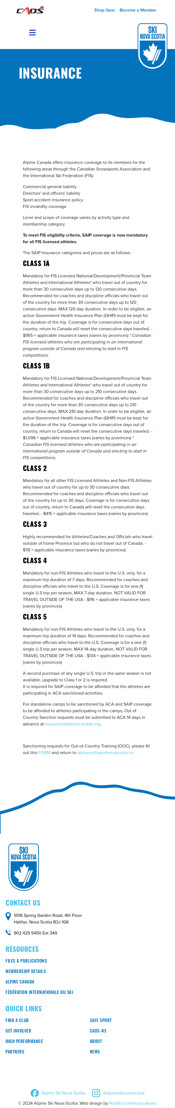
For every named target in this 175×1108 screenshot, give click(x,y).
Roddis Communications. (133, 1103)
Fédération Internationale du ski (39, 993)
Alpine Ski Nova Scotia (63, 1093)
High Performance (24, 1042)
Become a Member (138, 10)
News (95, 1052)
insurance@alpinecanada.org (72, 724)
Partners (15, 1052)
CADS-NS (98, 1031)
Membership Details (26, 972)
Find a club (17, 1021)
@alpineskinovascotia (123, 1093)
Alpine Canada (20, 982)
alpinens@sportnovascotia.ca (105, 752)
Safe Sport (101, 1021)
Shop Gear (104, 10)
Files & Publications (26, 961)
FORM (44, 752)
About (96, 1042)
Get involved (18, 1031)
